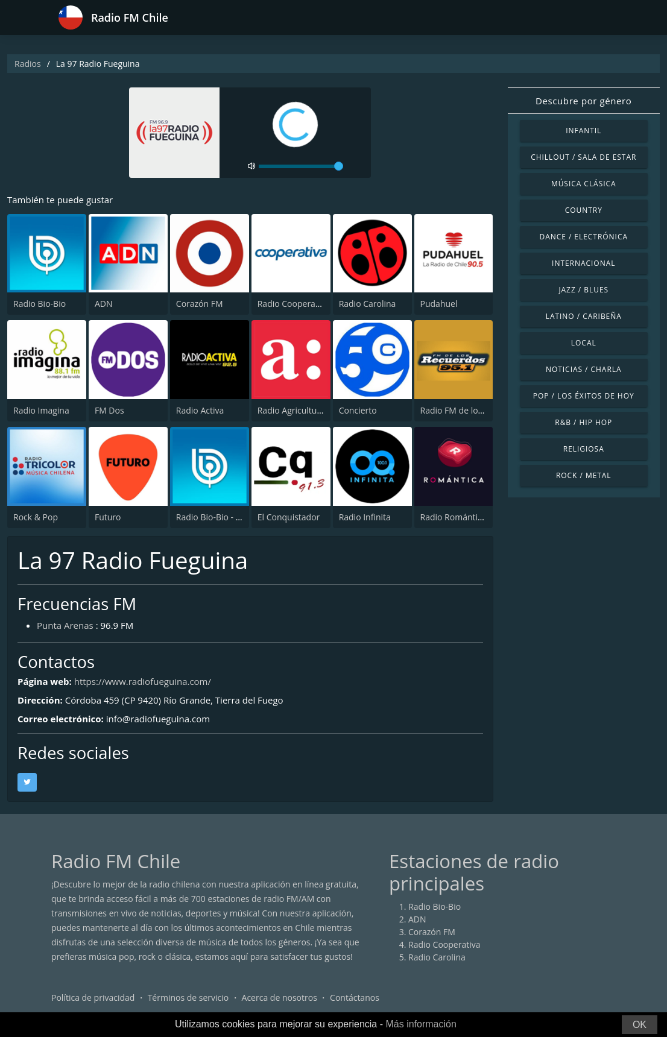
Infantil (583, 130)
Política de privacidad (92, 997)
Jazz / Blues (583, 290)
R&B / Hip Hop (583, 422)
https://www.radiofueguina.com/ (142, 681)
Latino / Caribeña (584, 316)
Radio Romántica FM (460, 517)
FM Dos (109, 410)
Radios (27, 63)
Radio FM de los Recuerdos (473, 410)
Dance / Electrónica (584, 237)
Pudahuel (439, 303)
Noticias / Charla (584, 369)
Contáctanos (354, 997)
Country (583, 210)
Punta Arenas (65, 625)
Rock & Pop (35, 517)
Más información (420, 1024)
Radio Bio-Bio (39, 303)
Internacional (583, 263)
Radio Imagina (41, 410)
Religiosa (583, 449)
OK (639, 1025)
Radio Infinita (365, 517)
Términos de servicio (188, 997)
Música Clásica (583, 183)
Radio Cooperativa (293, 303)
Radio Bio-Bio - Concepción (229, 517)
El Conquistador (289, 517)
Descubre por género (583, 101)
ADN (104, 303)
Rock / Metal (584, 475)
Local (583, 343)
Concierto (358, 410)
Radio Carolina (367, 303)
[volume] (301, 166)
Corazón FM (199, 303)
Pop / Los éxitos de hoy (583, 396)
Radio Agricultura (291, 410)
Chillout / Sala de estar (583, 157)
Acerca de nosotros (279, 997)
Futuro (108, 517)
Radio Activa (200, 410)
